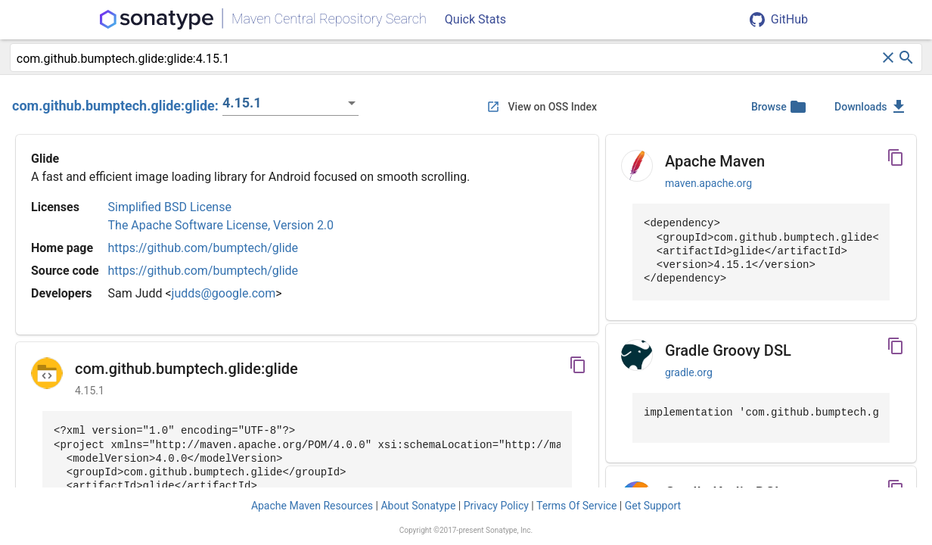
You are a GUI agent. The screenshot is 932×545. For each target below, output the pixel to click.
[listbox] (290, 103)
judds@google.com (224, 293)
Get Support (653, 506)
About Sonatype (418, 506)
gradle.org (689, 372)
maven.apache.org (708, 183)
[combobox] (448, 59)
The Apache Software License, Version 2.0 (221, 225)
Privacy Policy (496, 506)
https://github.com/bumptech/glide (203, 248)
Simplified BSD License (169, 207)
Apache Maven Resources (312, 506)
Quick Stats (475, 19)
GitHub (779, 19)
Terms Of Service (576, 506)
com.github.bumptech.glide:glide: (115, 106)
